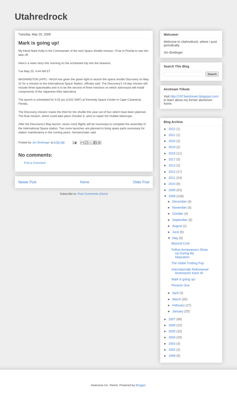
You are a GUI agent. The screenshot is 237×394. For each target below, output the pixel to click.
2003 (172, 343)
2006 (172, 325)
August (177, 226)
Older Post (141, 182)
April (175, 293)
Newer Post (27, 182)
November (179, 207)
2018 (172, 153)
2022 (172, 129)
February (179, 305)
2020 (172, 141)
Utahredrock (41, 17)
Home (84, 182)
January (178, 311)
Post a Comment (35, 163)
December (179, 201)
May (175, 238)
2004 (172, 337)
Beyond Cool (180, 243)
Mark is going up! (183, 279)
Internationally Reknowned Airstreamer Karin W (189, 271)
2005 (172, 331)
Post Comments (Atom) (93, 193)
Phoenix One (180, 285)
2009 (172, 190)
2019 (172, 147)
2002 (172, 349)
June (176, 232)
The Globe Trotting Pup (187, 263)
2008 (172, 196)
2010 (172, 184)
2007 (172, 319)
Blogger (140, 385)
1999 (172, 355)
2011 (172, 178)
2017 (172, 159)
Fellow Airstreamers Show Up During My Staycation (189, 253)
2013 (172, 165)
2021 (172, 135)
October (178, 213)
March (177, 299)
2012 (172, 171)
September (180, 220)
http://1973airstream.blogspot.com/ (194, 96)
